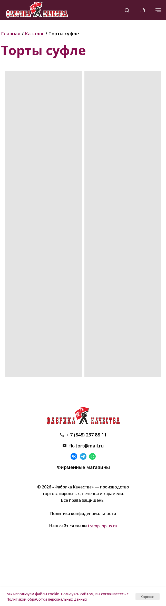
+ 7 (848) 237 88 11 (86, 435)
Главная (11, 33)
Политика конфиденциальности (83, 513)
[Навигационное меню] (158, 10)
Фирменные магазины (83, 467)
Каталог (34, 33)
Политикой (16, 599)
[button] (126, 10)
